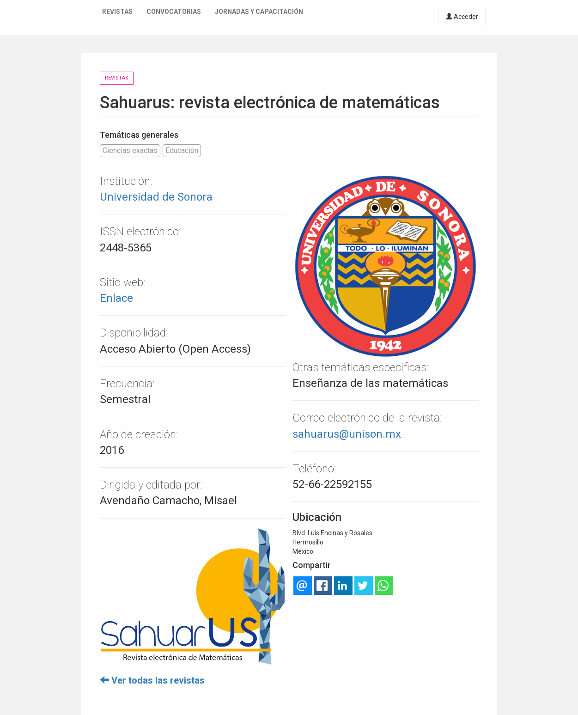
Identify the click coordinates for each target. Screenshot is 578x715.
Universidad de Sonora (156, 196)
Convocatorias (173, 11)
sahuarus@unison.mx (346, 434)
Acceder (462, 16)
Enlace (116, 298)
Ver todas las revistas (152, 680)
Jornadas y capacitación (259, 11)
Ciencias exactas (130, 150)
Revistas (117, 11)
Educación (181, 150)
